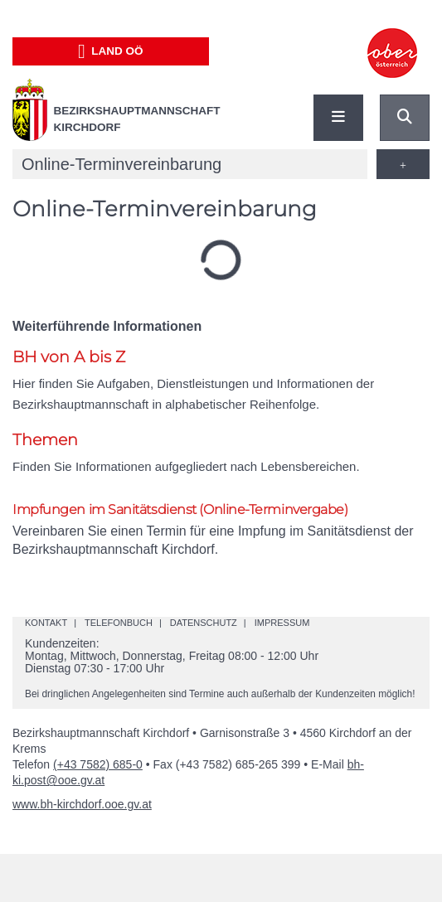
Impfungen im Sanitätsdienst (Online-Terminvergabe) (180, 509)
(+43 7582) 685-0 (98, 764)
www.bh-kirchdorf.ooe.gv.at (82, 804)
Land (110, 51)
